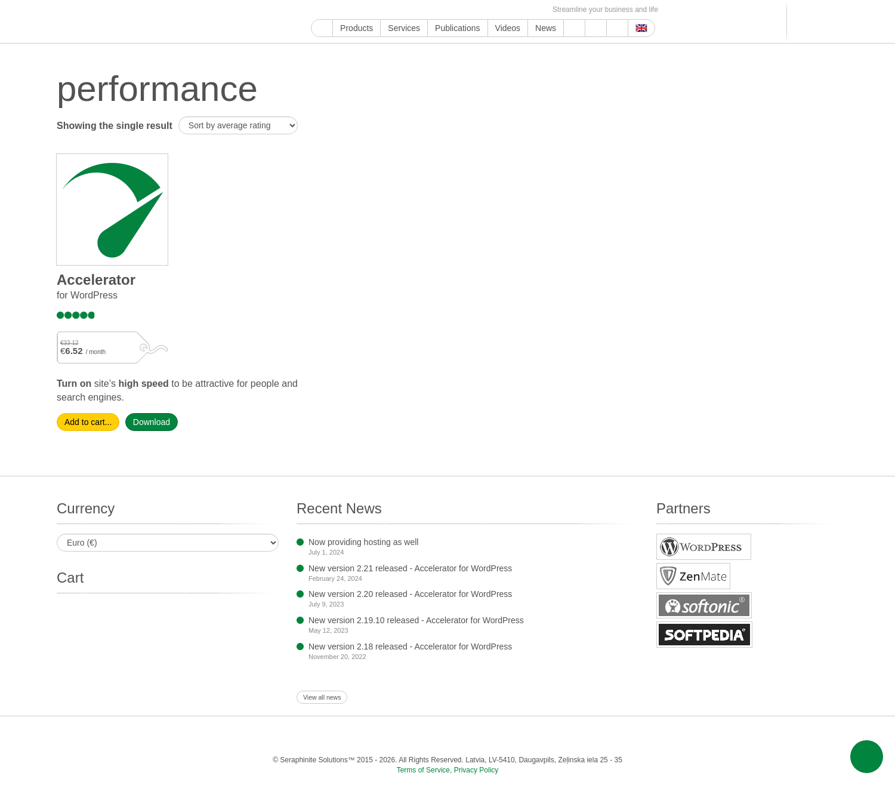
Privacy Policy (476, 770)
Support (574, 28)
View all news (322, 697)
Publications (457, 28)
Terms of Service (423, 770)
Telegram (468, 10)
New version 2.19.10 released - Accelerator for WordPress (416, 620)
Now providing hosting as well (363, 542)
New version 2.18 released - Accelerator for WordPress (410, 646)
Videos (508, 28)
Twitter (359, 10)
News (545, 28)
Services (404, 28)
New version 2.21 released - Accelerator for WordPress (410, 568)
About (596, 28)
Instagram (372, 10)
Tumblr (427, 10)
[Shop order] (238, 125)
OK (510, 10)
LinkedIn (400, 10)
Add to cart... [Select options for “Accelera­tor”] (88, 422)
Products (356, 28)
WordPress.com (441, 10)
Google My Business (317, 10)
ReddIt (386, 10)
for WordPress (87, 295)
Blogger (455, 10)
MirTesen (496, 10)
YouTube (331, 10)
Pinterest (413, 10)
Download (151, 422)
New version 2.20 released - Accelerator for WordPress (410, 594)
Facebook (345, 10)
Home (322, 28)
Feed (523, 10)
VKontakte (482, 10)
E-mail (537, 10)
